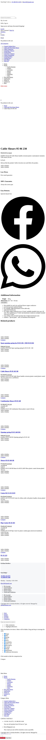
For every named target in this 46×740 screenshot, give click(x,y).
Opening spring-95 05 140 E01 (10, 432)
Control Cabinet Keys (9, 46)
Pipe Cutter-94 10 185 (8, 523)
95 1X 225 (4, 555)
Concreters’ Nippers (9, 53)
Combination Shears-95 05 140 (11, 401)
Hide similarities (9, 625)
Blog (5, 83)
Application (7, 78)
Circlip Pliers (7, 52)
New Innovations (8, 77)
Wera (8, 75)
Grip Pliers (7, 59)
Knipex (9, 68)
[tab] (4, 302)
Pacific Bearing (11, 67)
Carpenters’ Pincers (9, 50)
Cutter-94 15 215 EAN (8, 493)
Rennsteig (9, 74)
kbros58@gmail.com (28, 2)
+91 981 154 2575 (5, 576)
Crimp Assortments (9, 55)
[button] (5, 165)
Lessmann (10, 70)
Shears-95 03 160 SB (7, 460)
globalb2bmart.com (6, 605)
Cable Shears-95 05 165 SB (9, 371)
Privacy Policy (8, 590)
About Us (6, 80)
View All (6, 61)
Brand (5, 65)
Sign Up (12, 30)
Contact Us (7, 81)
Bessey (9, 71)
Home (5, 64)
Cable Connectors (8, 49)
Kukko (9, 72)
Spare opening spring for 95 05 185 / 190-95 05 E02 (17, 343)
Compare (3, 340)
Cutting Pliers (7, 58)
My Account (7, 586)
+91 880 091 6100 (16, 2)
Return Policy (7, 589)
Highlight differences (10, 626)
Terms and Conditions (10, 592)
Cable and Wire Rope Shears (11, 48)
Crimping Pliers (8, 56)
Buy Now (8, 738)
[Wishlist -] (3, 32)
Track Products (8, 587)
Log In (2, 29)
